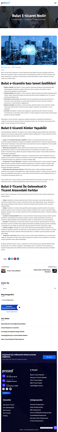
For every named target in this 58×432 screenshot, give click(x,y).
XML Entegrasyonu (35, 410)
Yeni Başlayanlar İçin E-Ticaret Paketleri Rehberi (14, 335)
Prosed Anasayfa (17, 19)
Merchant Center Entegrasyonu (39, 418)
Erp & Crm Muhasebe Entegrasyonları (41, 412)
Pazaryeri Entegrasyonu (37, 404)
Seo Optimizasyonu (8, 407)
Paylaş (5, 259)
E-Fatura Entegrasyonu (36, 421)
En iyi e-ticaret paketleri (14, 271)
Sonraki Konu (52, 267)
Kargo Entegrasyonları (36, 407)
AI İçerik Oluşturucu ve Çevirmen (10, 327)
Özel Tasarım (7, 413)
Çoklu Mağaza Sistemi (36, 385)
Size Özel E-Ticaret (8, 405)
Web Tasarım (6, 410)
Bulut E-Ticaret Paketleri (37, 375)
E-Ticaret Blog (28, 19)
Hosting (5, 415)
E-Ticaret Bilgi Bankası (8, 300)
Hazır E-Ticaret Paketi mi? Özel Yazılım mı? (12, 339)
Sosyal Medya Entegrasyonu (38, 415)
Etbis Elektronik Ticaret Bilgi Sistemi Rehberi (13, 324)
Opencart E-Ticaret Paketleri (38, 377)
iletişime (52, 247)
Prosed (26, 429)
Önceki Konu (5, 267)
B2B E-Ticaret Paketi (36, 383)
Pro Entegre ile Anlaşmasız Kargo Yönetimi (12, 331)
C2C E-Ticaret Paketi (36, 380)
